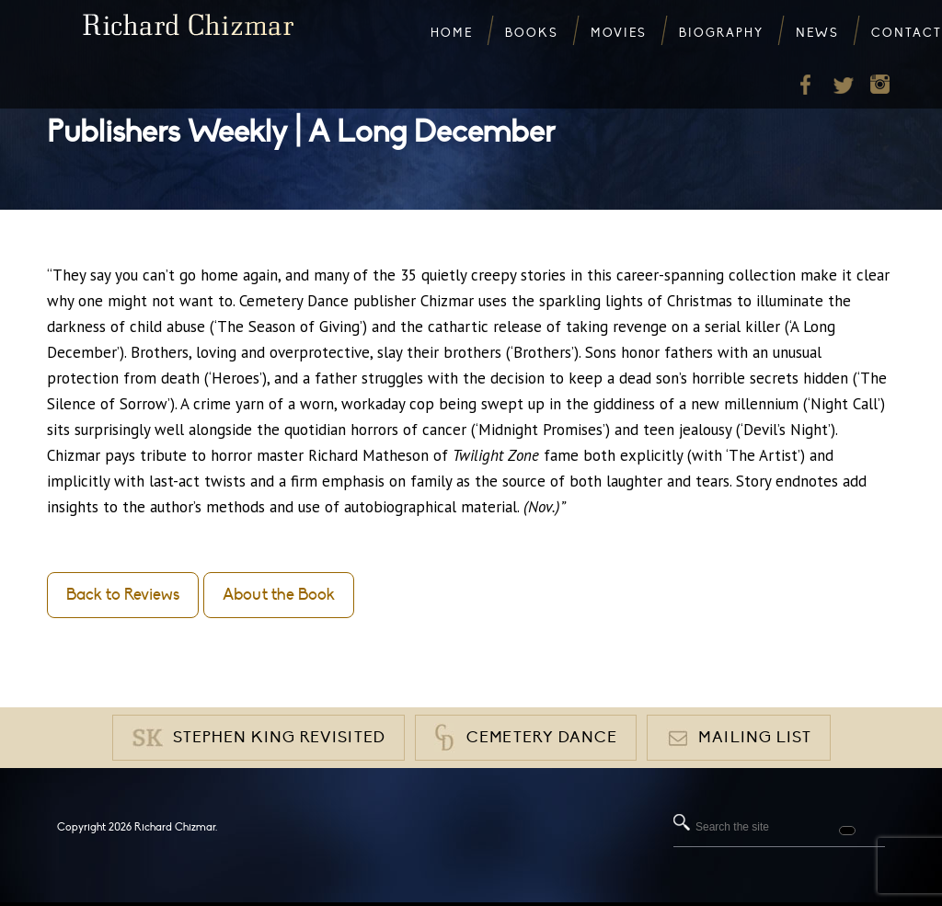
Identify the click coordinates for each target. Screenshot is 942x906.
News (817, 33)
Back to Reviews (122, 594)
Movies (619, 33)
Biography (721, 33)
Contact (906, 33)
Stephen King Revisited (279, 737)
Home (452, 33)
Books (531, 33)
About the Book (279, 594)
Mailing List (754, 737)
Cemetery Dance (541, 737)
